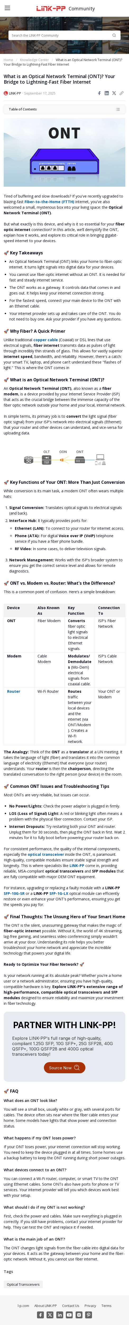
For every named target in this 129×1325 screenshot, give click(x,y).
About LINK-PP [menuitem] (45, 1305)
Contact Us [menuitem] (70, 1305)
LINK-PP (15, 93)
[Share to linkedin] (106, 93)
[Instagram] (79, 1314)
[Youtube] (69, 1314)
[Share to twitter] (114, 93)
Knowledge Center (34, 60)
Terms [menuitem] (107, 1305)
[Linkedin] (59, 1314)
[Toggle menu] (7, 7)
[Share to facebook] (99, 93)
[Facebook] (40, 1314)
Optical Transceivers (23, 1284)
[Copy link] (121, 93)
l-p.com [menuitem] (23, 1305)
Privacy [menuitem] (90, 1305)
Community (82, 8)
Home (8, 60)
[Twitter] (50, 1314)
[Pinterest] (88, 1314)
